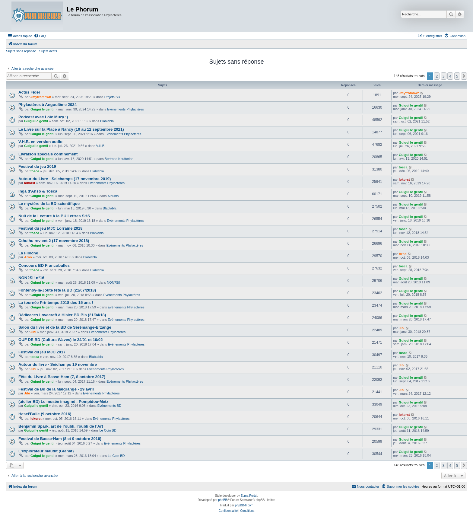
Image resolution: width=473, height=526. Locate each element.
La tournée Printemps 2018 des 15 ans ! (55, 302)
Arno (28, 257)
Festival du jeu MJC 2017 (41, 352)
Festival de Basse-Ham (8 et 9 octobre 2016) (59, 438)
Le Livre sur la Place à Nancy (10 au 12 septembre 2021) (71, 129)
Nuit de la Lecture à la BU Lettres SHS (54, 216)
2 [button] (437, 76)
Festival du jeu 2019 (37, 166)
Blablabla (107, 121)
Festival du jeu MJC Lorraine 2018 (50, 228)
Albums (113, 196)
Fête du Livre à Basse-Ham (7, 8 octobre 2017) (61, 377)
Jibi (33, 332)
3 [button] (444, 76)
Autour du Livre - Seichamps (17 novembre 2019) (64, 179)
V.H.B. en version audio (40, 141)
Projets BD (112, 97)
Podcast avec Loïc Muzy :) (43, 117)
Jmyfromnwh (40, 97)
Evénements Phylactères (125, 109)
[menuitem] (40, 36)
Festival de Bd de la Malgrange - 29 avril (56, 389)
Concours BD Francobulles (44, 265)
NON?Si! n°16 (31, 278)
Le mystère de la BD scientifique (49, 203)
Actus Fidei (29, 92)
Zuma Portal (249, 495)
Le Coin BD (107, 430)
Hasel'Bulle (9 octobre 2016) (44, 414)
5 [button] (457, 76)
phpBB (222, 500)
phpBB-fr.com (244, 505)
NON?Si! (113, 282)
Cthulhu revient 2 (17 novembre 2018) (53, 240)
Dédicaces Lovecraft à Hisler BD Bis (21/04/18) (62, 315)
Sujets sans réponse (21, 51)
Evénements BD (109, 405)
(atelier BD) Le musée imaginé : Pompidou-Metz (63, 401)
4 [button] (450, 76)
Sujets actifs (48, 51)
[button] (464, 76)
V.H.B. (100, 146)
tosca (34, 171)
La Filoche (28, 253)
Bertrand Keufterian (119, 159)
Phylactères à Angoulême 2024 (47, 104)
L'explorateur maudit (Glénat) (46, 451)
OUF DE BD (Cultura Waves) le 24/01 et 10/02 (60, 339)
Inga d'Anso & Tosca (37, 191)
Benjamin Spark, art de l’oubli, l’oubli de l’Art (60, 426)
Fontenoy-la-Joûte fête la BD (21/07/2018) (57, 290)
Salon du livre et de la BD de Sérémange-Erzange (64, 327)
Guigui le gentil (42, 109)
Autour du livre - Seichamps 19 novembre (57, 364)
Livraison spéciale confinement (48, 154)
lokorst (29, 183)
